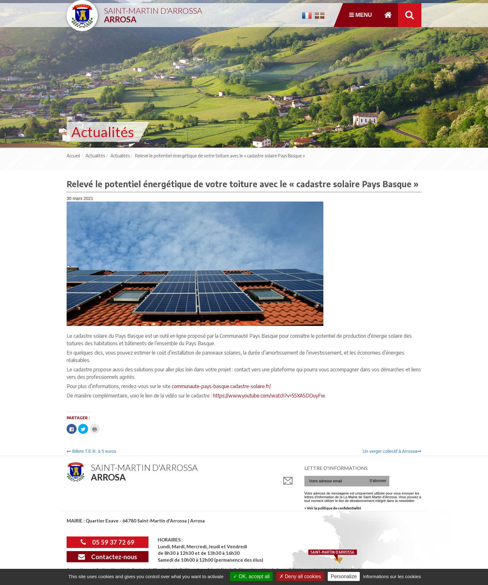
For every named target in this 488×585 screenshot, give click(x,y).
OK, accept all (251, 576)
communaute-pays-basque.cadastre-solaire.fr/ (221, 386)
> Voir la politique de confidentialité (332, 508)
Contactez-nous (107, 556)
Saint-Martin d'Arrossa (153, 12)
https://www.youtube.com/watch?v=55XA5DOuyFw (269, 395)
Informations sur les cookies (392, 576)
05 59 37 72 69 (107, 542)
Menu (360, 15)
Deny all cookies (300, 576)
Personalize (344, 576)
